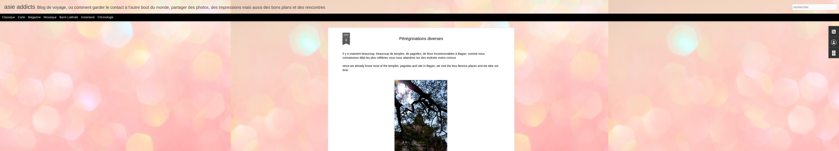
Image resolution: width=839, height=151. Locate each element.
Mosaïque (50, 17)
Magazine (34, 17)
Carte (21, 17)
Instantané (88, 17)
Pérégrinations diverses (421, 38)
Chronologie (105, 17)
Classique (8, 17)
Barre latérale (68, 17)
